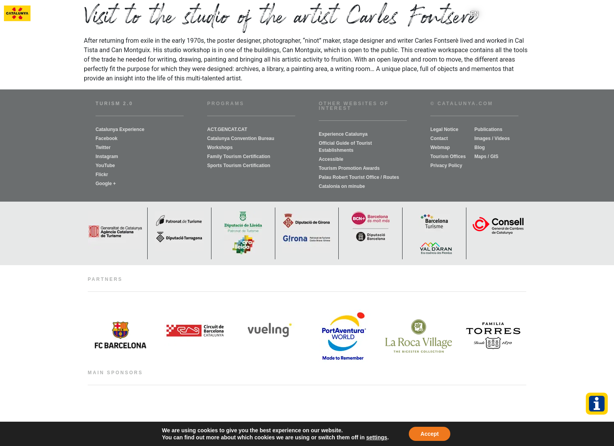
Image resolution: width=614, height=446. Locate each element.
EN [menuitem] (475, 13)
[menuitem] (475, 14)
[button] (603, 13)
